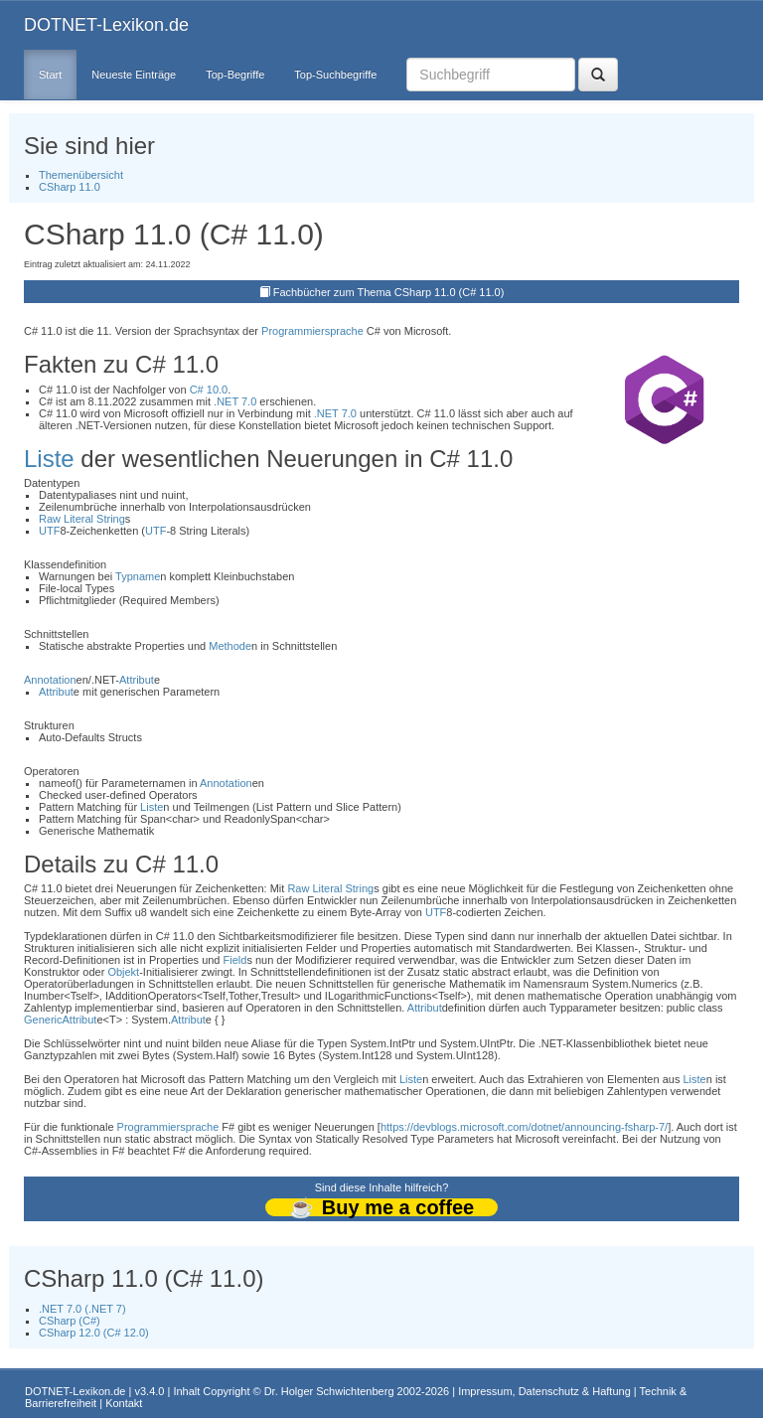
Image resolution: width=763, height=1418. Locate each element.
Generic (43, 1019)
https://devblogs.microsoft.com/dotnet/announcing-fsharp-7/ (524, 1127)
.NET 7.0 (235, 401)
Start (50, 74)
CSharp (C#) (69, 1321)
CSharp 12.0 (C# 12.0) (94, 1333)
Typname (137, 576)
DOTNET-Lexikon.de (106, 25)
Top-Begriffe (235, 74)
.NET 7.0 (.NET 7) (82, 1309)
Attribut (136, 680)
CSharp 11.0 (69, 187)
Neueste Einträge (133, 74)
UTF (49, 531)
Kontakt (123, 1403)
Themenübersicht (81, 175)
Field (235, 960)
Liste (49, 458)
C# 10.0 (209, 389)
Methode (230, 646)
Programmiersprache (312, 331)
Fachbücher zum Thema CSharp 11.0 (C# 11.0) (389, 292)
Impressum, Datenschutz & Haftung (544, 1391)
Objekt (123, 972)
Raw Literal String (82, 519)
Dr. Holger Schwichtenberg (329, 1391)
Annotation (50, 680)
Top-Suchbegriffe (335, 74)
